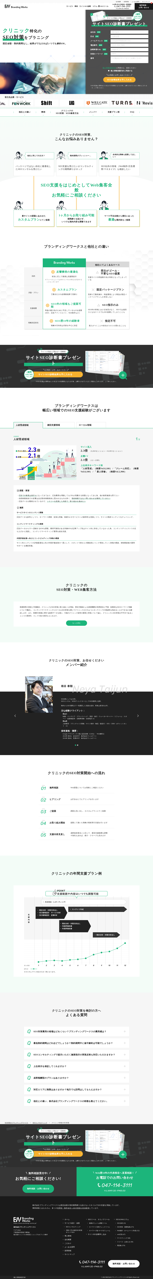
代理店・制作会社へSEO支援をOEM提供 (73, 1208)
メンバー (93, 112)
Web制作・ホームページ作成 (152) (128, 1230)
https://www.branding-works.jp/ (25, 1223)
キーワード (99, 1227)
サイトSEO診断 (85, 6)
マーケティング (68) (123, 1238)
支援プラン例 (114, 112)
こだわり (68, 1243)
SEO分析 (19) (121, 1223)
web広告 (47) (121, 1234)
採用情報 (126, 1)
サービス (69, 6)
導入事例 (68, 1236)
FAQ (132, 112)
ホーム (67, 1219)
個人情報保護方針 (109, 68)
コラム (95, 6)
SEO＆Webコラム (122, 1219)
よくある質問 (135, 1)
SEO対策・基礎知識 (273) (125, 1227)
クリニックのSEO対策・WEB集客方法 (67, 112)
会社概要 (118, 1)
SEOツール (104, 6)
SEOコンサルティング (73, 1227)
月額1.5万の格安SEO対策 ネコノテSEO (74, 1231)
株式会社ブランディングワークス (116, 1277)
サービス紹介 (72, 1223)
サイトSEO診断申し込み (97, 1234)
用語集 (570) (121, 1245)
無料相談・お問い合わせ (144, 6)
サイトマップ (146, 1)
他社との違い (25, 112)
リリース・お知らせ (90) (125, 1242)
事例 (76, 6)
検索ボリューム (98, 1223)
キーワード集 (99, 1230)
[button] (92, 14)
